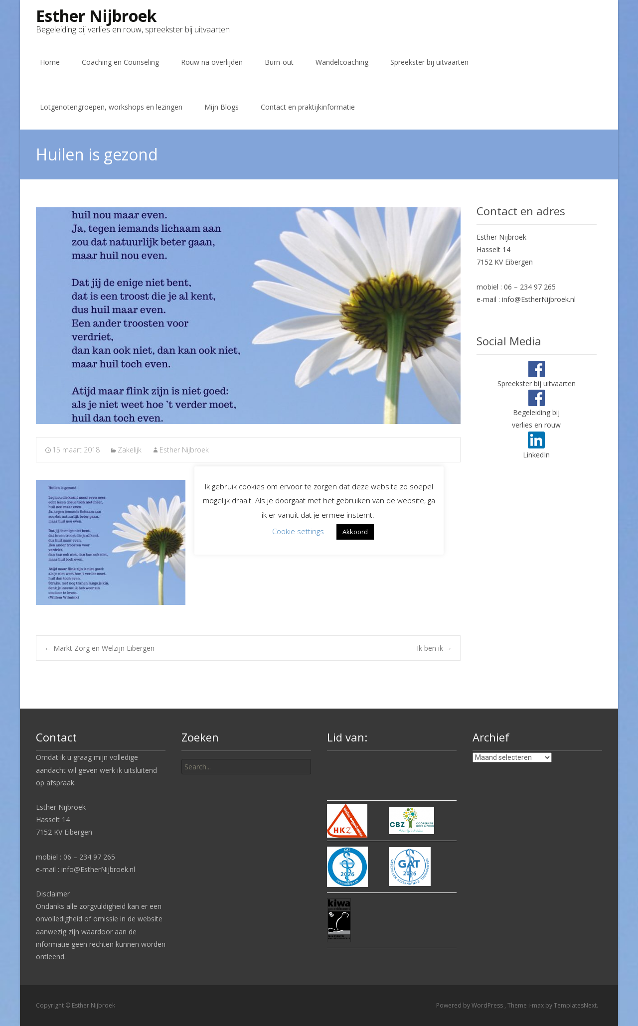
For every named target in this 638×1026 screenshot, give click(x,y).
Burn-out (279, 62)
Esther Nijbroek (184, 449)
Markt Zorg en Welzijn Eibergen (99, 648)
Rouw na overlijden (212, 62)
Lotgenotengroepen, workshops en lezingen (111, 107)
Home (50, 62)
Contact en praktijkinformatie (308, 107)
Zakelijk (130, 449)
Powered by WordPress (470, 1005)
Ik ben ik (434, 648)
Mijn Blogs (221, 107)
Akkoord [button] (355, 531)
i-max (536, 1005)
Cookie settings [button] (298, 531)
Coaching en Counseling (120, 62)
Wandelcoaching (342, 62)
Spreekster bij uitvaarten (429, 62)
